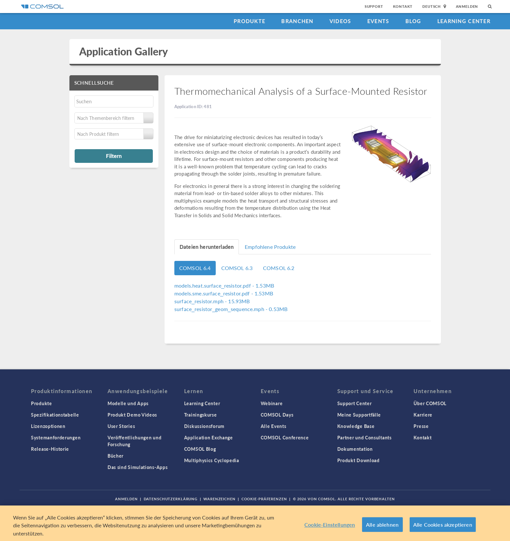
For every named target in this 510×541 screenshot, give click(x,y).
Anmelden (467, 6)
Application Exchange (208, 437)
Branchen (297, 21)
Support (374, 6)
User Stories (121, 426)
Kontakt (403, 6)
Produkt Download (358, 460)
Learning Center (463, 21)
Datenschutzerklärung (171, 498)
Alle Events (273, 426)
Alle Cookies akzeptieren (442, 526)
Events (378, 21)
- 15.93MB (212, 301)
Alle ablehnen (382, 526)
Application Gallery (123, 51)
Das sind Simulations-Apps (138, 467)
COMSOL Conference (285, 437)
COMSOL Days (277, 414)
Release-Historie (50, 449)
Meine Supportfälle (359, 414)
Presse (421, 426)
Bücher (116, 455)
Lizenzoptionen (48, 426)
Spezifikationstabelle (55, 414)
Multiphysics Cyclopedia (211, 460)
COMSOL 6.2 (279, 268)
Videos (340, 21)
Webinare (272, 403)
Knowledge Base (356, 426)
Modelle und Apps (128, 403)
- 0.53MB (230, 309)
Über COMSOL (430, 403)
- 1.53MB (224, 285)
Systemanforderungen (55, 437)
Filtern (114, 156)
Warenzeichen (219, 498)
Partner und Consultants (364, 437)
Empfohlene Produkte (270, 246)
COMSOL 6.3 (237, 268)
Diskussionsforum (204, 426)
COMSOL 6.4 (195, 268)
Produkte (249, 21)
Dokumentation (355, 449)
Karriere (423, 414)
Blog (413, 21)
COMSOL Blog (200, 449)
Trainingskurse (200, 414)
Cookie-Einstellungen (329, 526)
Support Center (354, 403)
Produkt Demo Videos (132, 414)
